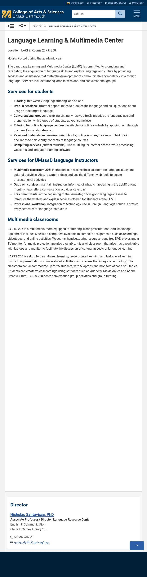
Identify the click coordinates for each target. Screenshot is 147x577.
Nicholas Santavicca (32, 514)
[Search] (120, 14)
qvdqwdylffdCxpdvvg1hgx (32, 542)
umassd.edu (75, 3)
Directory (94, 3)
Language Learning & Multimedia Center (72, 26)
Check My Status (115, 3)
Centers (38, 26)
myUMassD (136, 3)
